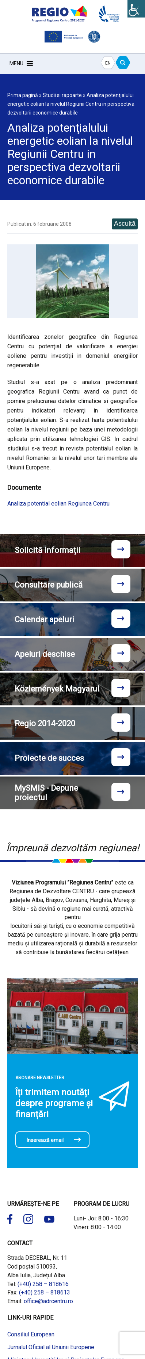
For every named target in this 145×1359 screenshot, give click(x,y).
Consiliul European (30, 1334)
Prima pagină (22, 95)
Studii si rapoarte (62, 95)
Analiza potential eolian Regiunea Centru (58, 503)
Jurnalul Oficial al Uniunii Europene (50, 1347)
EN (108, 63)
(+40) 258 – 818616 (43, 1284)
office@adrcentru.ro (48, 1301)
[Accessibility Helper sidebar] (136, 9)
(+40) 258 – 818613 (44, 1292)
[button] (16, 63)
